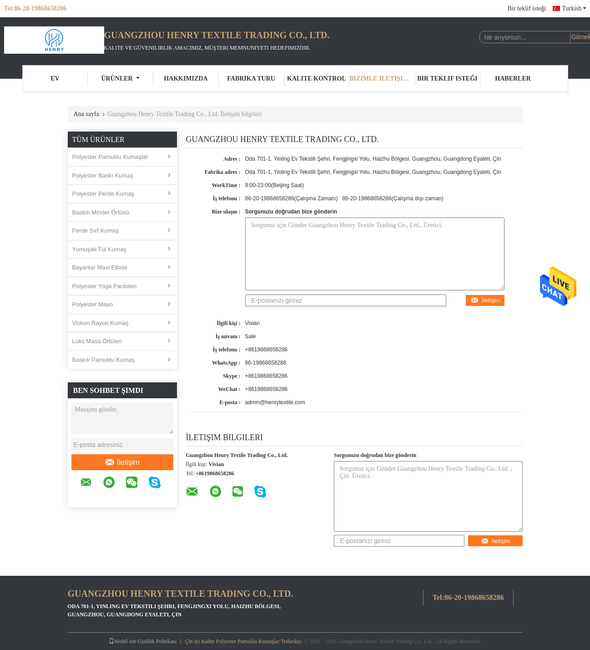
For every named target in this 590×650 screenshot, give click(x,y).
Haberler (513, 78)
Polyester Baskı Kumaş (102, 175)
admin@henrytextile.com (275, 402)
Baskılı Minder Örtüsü (100, 212)
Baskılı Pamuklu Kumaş (103, 359)
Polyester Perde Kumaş (103, 193)
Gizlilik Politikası (157, 641)
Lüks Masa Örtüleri (97, 341)
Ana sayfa (86, 114)
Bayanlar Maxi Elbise (99, 267)
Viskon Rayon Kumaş (100, 323)
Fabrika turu (251, 78)
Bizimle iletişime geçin (382, 78)
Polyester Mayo (92, 304)
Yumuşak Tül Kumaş (99, 249)
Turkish (574, 8)
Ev (54, 78)
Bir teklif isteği (527, 8)
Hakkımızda (185, 78)
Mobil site (122, 641)
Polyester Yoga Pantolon (104, 286)
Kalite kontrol (316, 78)
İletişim (122, 462)
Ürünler (120, 78)
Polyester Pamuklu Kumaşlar (110, 156)
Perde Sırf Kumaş (95, 230)
